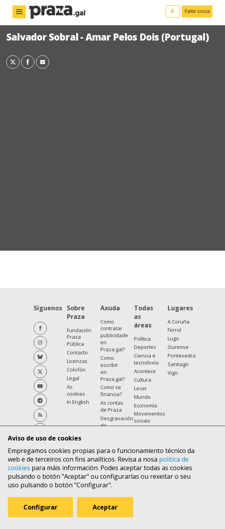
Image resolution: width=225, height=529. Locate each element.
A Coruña (178, 321)
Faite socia (197, 10)
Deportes (145, 346)
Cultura (142, 379)
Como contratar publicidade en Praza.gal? (114, 335)
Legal (73, 378)
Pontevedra (182, 355)
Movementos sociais (149, 417)
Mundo (142, 396)
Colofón (76, 369)
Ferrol (174, 329)
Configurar (40, 507)
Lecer (140, 388)
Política (142, 338)
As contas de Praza (111, 406)
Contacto (77, 352)
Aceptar (105, 507)
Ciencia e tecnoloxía (146, 359)
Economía (145, 405)
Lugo (173, 338)
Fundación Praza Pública (79, 337)
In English (78, 401)
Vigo (173, 372)
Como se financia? (111, 391)
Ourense (178, 346)
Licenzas (77, 360)
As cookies (76, 390)
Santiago (178, 364)
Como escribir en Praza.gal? (112, 368)
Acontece (145, 371)
